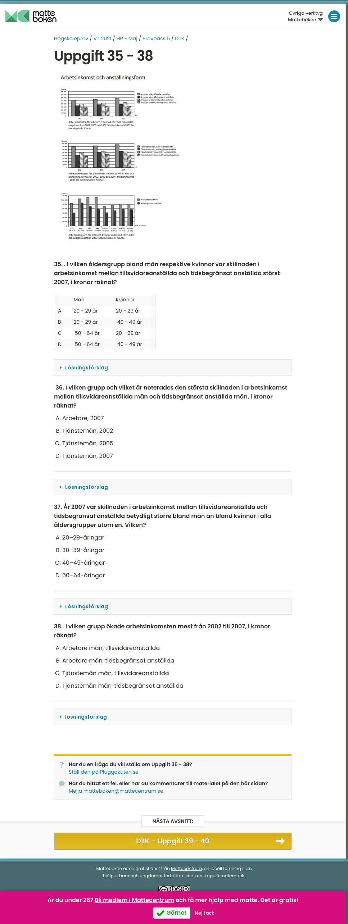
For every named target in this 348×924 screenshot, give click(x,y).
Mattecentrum (186, 869)
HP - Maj (127, 38)
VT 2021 (102, 38)
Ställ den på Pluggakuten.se (104, 771)
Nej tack (204, 913)
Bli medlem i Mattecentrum (134, 900)
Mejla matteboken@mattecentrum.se (116, 791)
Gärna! (176, 913)
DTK (179, 38)
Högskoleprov (71, 38)
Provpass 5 (156, 38)
